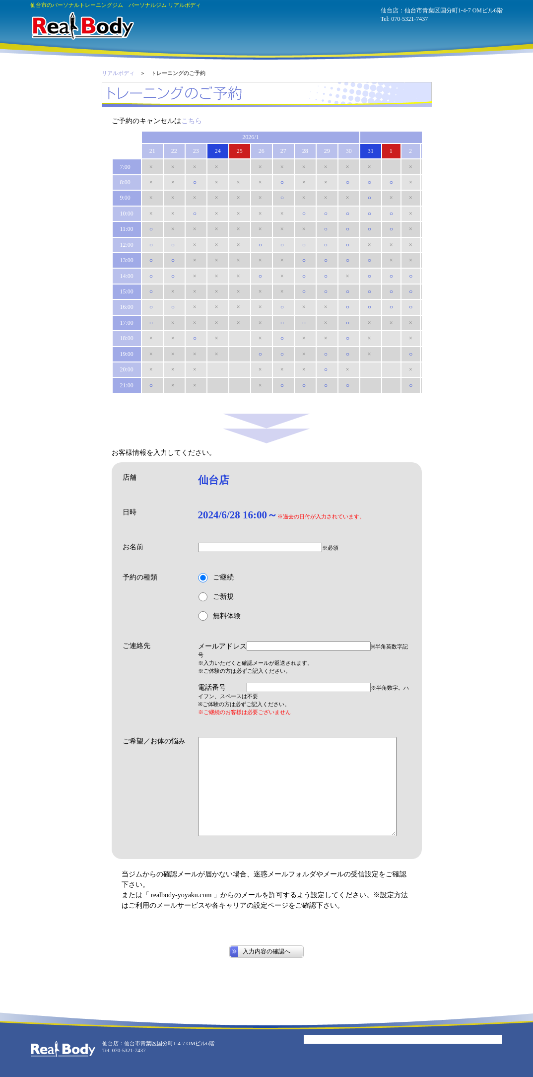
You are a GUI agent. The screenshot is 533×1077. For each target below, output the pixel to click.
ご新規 (216, 597)
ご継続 (216, 577)
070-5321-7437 (409, 18)
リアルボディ (118, 73)
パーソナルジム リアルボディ (82, 26)
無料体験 (219, 616)
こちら (191, 121)
